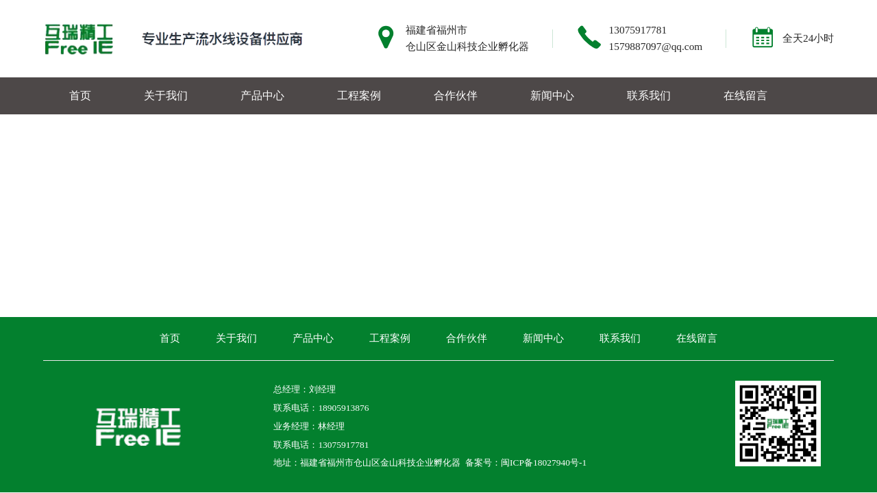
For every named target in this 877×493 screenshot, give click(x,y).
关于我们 (166, 95)
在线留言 (745, 95)
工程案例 (359, 95)
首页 (80, 95)
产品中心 (262, 95)
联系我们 (649, 95)
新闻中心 (552, 95)
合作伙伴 (456, 95)
